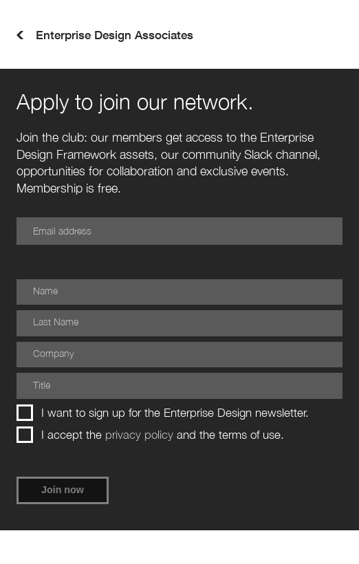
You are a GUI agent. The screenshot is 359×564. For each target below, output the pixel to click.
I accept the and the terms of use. (150, 434)
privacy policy (139, 435)
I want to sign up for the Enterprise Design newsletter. (163, 412)
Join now (62, 489)
